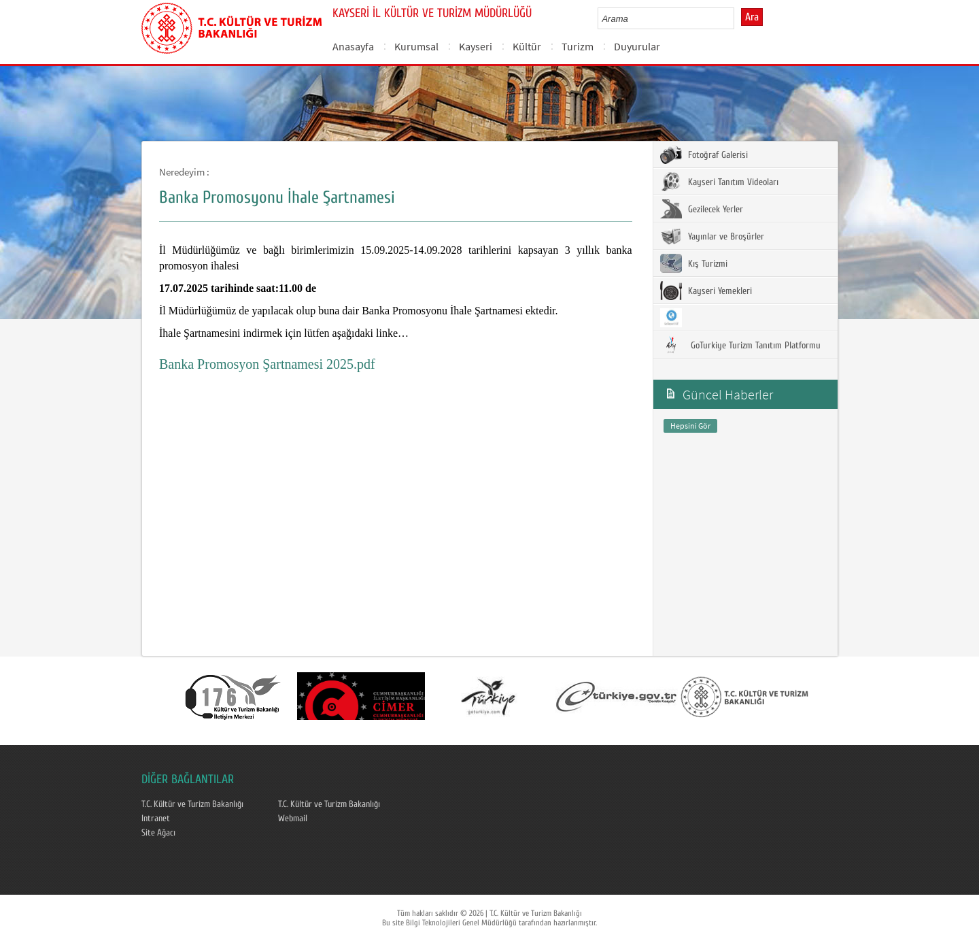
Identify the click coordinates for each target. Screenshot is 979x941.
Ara (752, 17)
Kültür (527, 46)
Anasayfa (353, 46)
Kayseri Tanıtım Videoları (719, 181)
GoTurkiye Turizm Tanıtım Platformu (740, 344)
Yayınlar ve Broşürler (712, 236)
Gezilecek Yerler (701, 208)
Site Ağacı (158, 832)
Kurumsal (416, 46)
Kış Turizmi (693, 263)
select (738, 18)
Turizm (578, 46)
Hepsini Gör (690, 425)
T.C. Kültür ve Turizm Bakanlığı (192, 804)
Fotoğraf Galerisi (704, 154)
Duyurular (637, 46)
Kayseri (475, 46)
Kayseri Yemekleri (706, 290)
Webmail (292, 818)
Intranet (155, 818)
